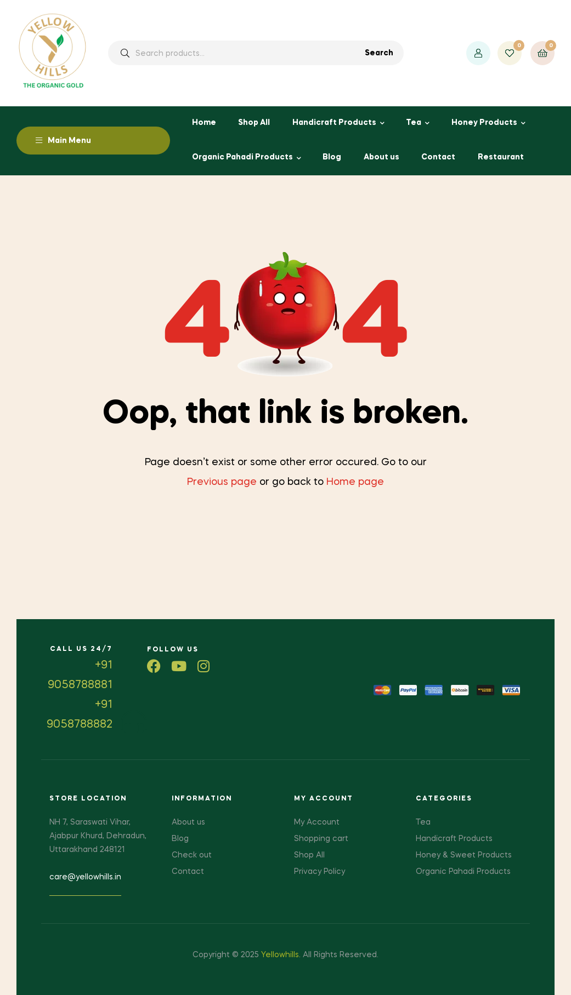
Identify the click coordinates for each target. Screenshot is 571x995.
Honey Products (484, 123)
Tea (413, 123)
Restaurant (501, 157)
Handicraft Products (334, 123)
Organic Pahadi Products (242, 157)
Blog (332, 157)
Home (204, 123)
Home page (355, 482)
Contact (438, 157)
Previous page (222, 482)
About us (381, 157)
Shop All (254, 123)
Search (379, 53)
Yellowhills (280, 955)
